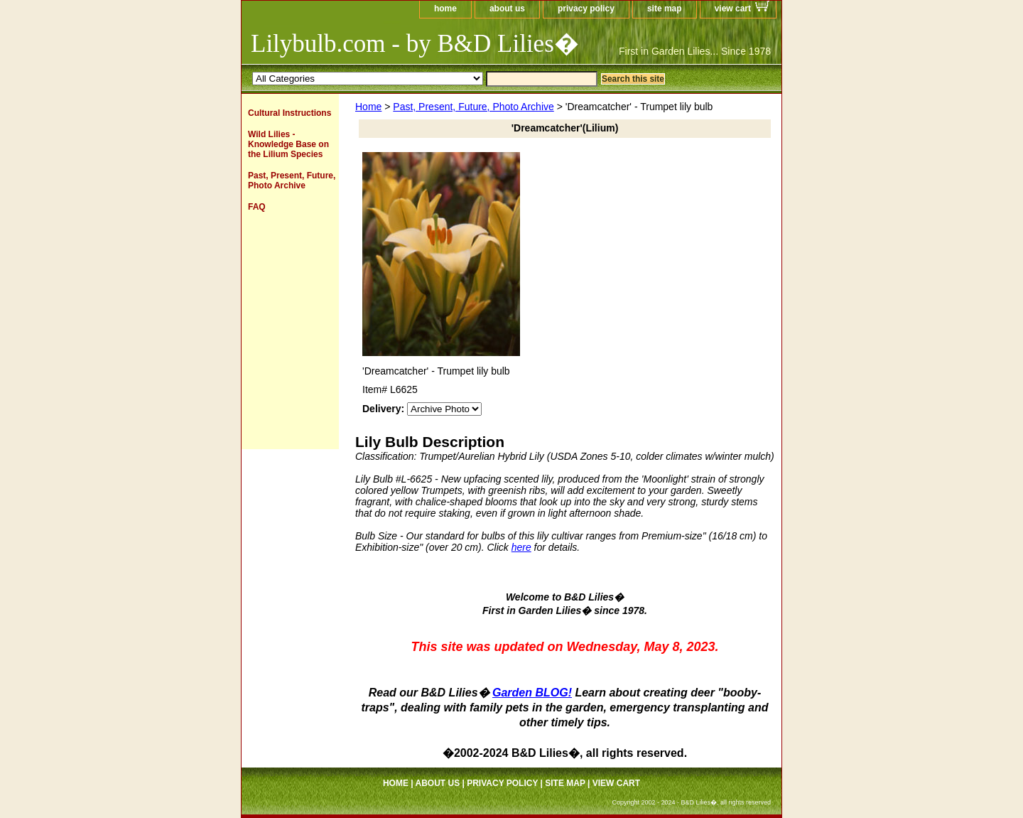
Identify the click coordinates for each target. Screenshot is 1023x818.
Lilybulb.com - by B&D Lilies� (415, 44)
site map (664, 9)
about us (507, 9)
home (445, 9)
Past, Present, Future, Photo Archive (473, 106)
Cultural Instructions (289, 113)
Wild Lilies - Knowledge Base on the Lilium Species (288, 144)
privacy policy (586, 9)
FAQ (257, 207)
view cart (733, 9)
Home (368, 106)
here (521, 547)
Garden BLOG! (532, 693)
